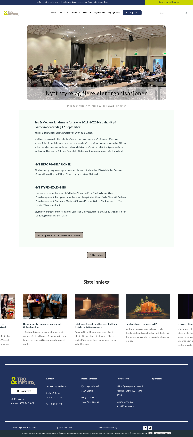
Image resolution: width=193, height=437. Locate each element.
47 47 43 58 (56, 397)
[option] (97, 321)
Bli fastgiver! (24, 390)
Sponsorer (157, 378)
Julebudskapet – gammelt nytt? (141, 324)
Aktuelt (74, 13)
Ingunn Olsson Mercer (83, 105)
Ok (150, 433)
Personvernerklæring (108, 427)
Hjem (53, 13)
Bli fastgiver (131, 12)
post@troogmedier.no (56, 386)
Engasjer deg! (114, 13)
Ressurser (87, 13)
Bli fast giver (96, 255)
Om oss (62, 13)
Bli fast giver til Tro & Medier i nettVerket (58, 235)
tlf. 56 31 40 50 (53, 393)
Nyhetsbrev (99, 13)
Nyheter (121, 105)
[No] (190, 433)
